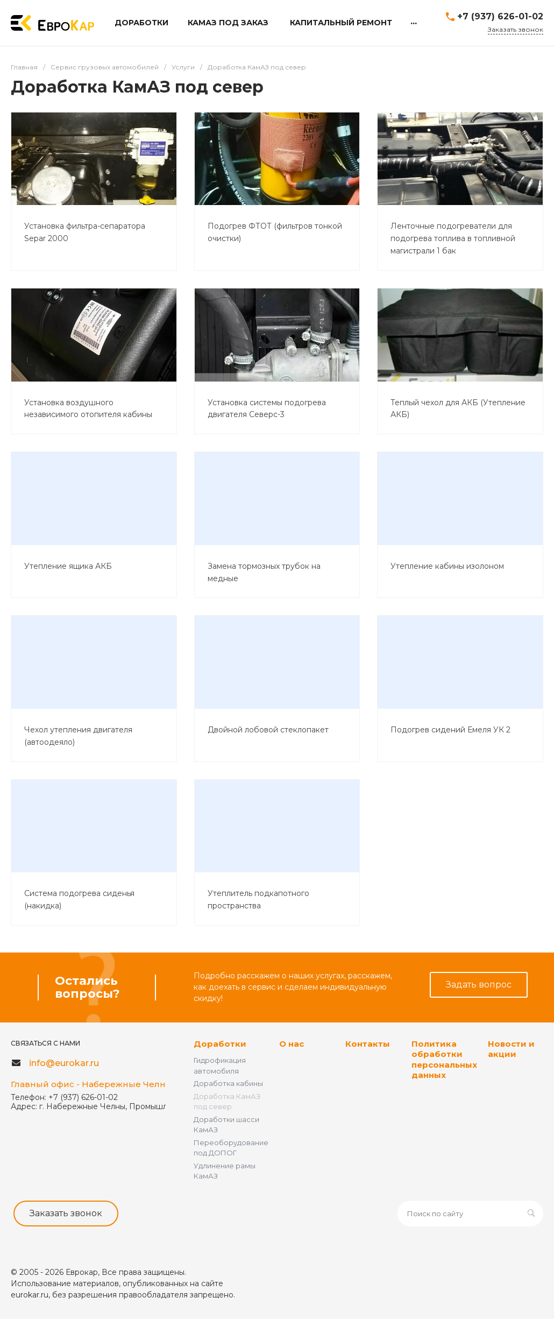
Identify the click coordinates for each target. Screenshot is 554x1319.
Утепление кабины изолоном (447, 566)
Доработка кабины (228, 1083)
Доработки (220, 1044)
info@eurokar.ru (64, 1063)
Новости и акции (511, 1049)
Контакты (367, 1044)
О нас (291, 1044)
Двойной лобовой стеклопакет (268, 730)
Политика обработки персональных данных (444, 1060)
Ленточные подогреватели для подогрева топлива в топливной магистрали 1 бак (452, 238)
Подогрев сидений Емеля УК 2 (450, 730)
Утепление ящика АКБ (68, 566)
